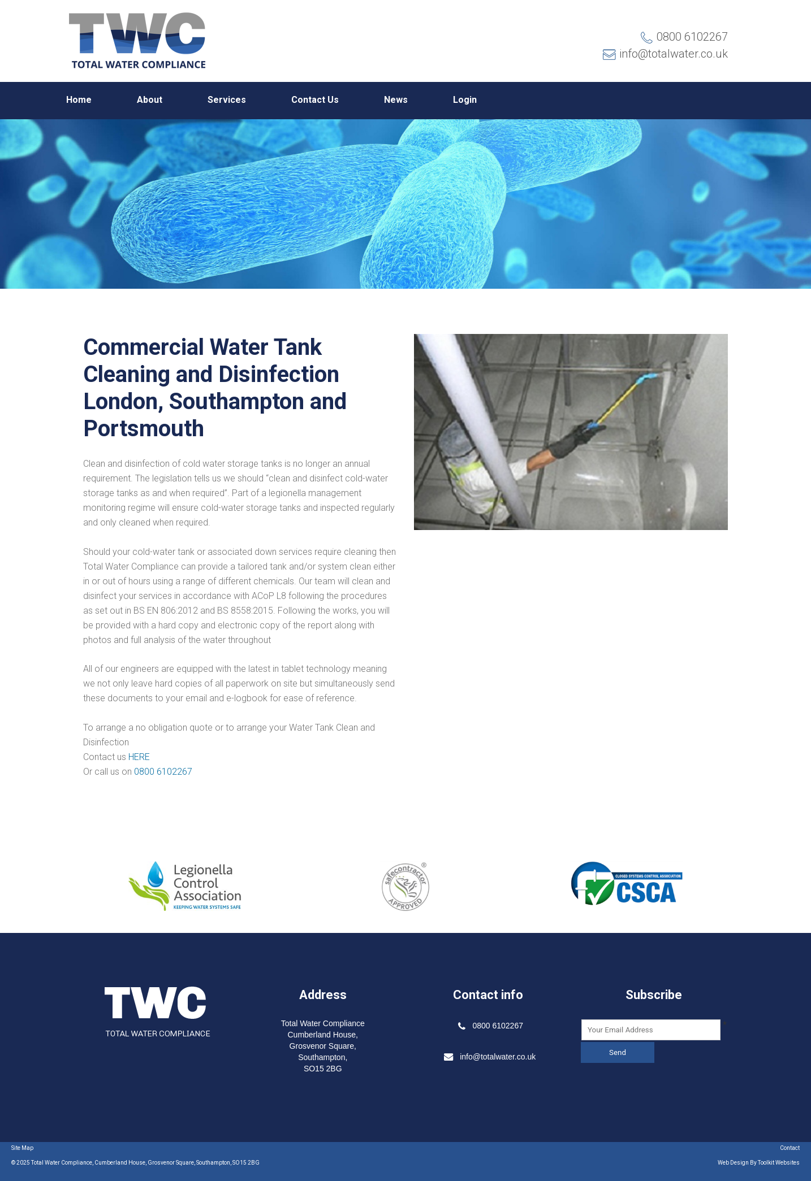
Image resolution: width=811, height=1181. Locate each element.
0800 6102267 (692, 37)
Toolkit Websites (779, 1163)
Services (227, 99)
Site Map (22, 1148)
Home (79, 99)
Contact (790, 1148)
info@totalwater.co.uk (665, 53)
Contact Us (315, 99)
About (149, 99)
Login (465, 99)
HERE (139, 757)
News (396, 99)
